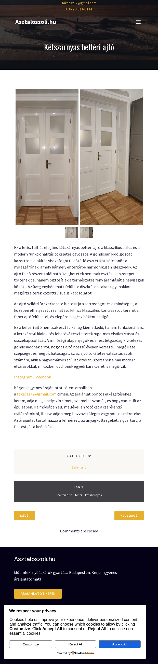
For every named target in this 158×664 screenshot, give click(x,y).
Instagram (23, 376)
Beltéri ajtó (78, 467)
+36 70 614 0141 (79, 8)
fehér (78, 495)
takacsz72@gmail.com (79, 3)
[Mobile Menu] (138, 22)
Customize (31, 644)
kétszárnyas (93, 495)
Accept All (119, 644)
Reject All (75, 644)
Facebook (42, 376)
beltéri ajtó (64, 495)
